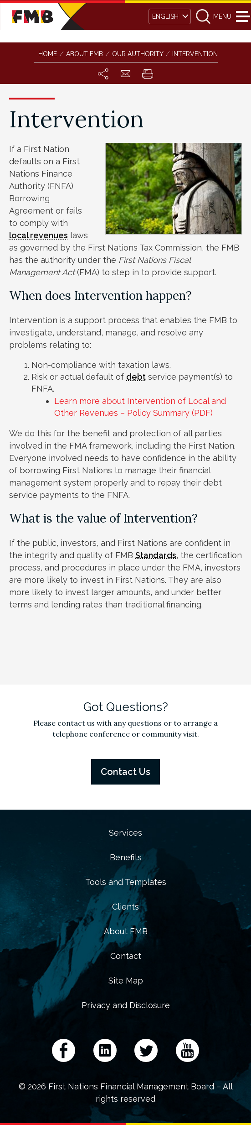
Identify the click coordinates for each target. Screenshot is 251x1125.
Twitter (146, 1050)
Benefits (126, 857)
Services (125, 833)
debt (136, 377)
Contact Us (125, 771)
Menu (242, 16)
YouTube (187, 1050)
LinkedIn (105, 1050)
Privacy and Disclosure (126, 1005)
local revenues (38, 235)
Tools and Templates (125, 882)
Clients (125, 907)
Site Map (125, 981)
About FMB (126, 931)
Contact (125, 956)
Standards (155, 555)
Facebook (63, 1050)
